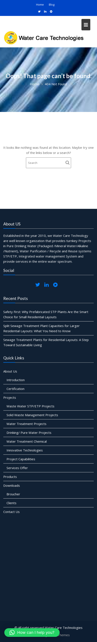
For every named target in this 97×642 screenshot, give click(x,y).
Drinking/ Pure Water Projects (29, 432)
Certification (16, 389)
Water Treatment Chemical (27, 441)
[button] (32, 632)
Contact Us (12, 511)
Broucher (13, 493)
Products (10, 476)
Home (40, 4)
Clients (12, 502)
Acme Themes (59, 635)
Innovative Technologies (25, 450)
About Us (10, 372)
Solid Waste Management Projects (32, 415)
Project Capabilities (21, 458)
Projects (10, 398)
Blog (51, 4)
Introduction (16, 380)
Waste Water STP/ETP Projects (30, 406)
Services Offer (17, 467)
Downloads (12, 485)
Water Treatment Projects (26, 424)
